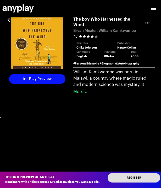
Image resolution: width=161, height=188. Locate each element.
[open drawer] (153, 8)
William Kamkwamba (117, 31)
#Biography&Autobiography (119, 63)
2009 (134, 56)
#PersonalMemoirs (86, 63)
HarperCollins (127, 47)
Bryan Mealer (85, 31)
